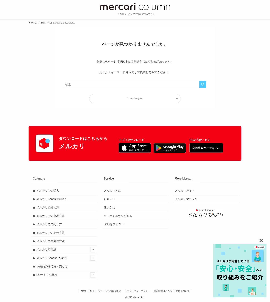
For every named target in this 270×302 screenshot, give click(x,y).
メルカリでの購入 (47, 190)
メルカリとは (112, 190)
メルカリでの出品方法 (50, 215)
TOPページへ (134, 98)
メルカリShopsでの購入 (51, 199)
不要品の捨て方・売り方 (52, 266)
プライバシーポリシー (138, 291)
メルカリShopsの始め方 (65, 258)
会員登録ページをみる (206, 147)
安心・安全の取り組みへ (110, 291)
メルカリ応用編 (65, 249)
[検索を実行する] (202, 84)
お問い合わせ (87, 291)
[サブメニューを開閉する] (92, 249)
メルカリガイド (185, 190)
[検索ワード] (135, 84)
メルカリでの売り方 (49, 224)
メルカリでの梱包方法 (50, 232)
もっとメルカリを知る (118, 215)
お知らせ (109, 199)
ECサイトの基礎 (65, 274)
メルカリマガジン (186, 199)
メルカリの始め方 (47, 207)
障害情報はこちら (163, 291)
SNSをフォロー (114, 224)
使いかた (109, 207)
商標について (183, 291)
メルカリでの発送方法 (50, 241)
